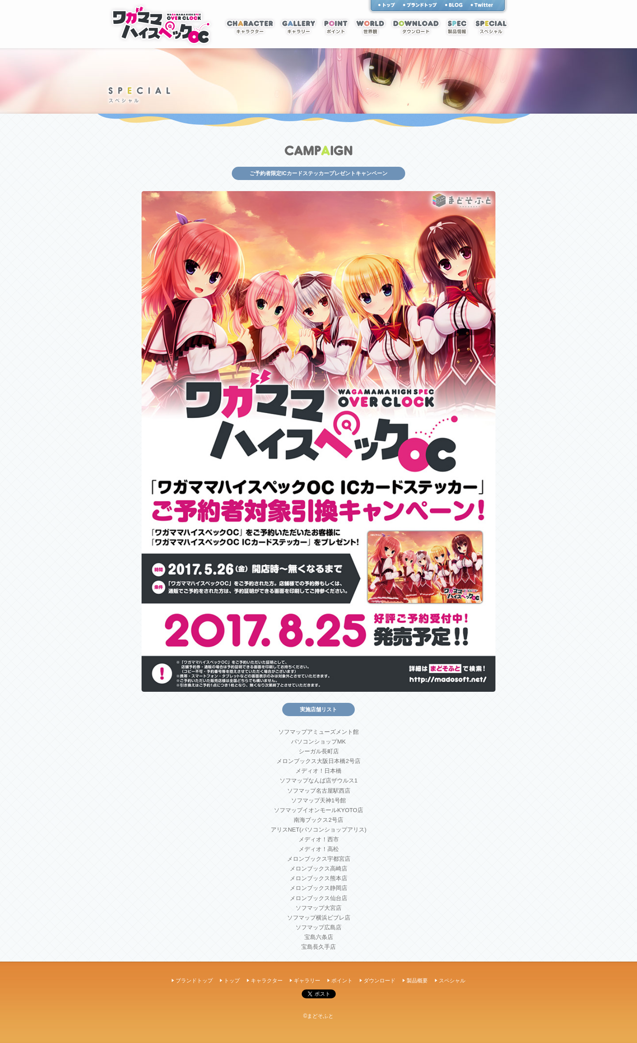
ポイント (336, 27)
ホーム (161, 25)
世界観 (370, 27)
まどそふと (420, 5)
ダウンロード (416, 27)
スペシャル (491, 27)
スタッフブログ (454, 5)
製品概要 (417, 981)
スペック (457, 27)
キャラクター (249, 27)
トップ (386, 5)
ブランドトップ (194, 981)
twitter (482, 5)
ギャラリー (298, 27)
